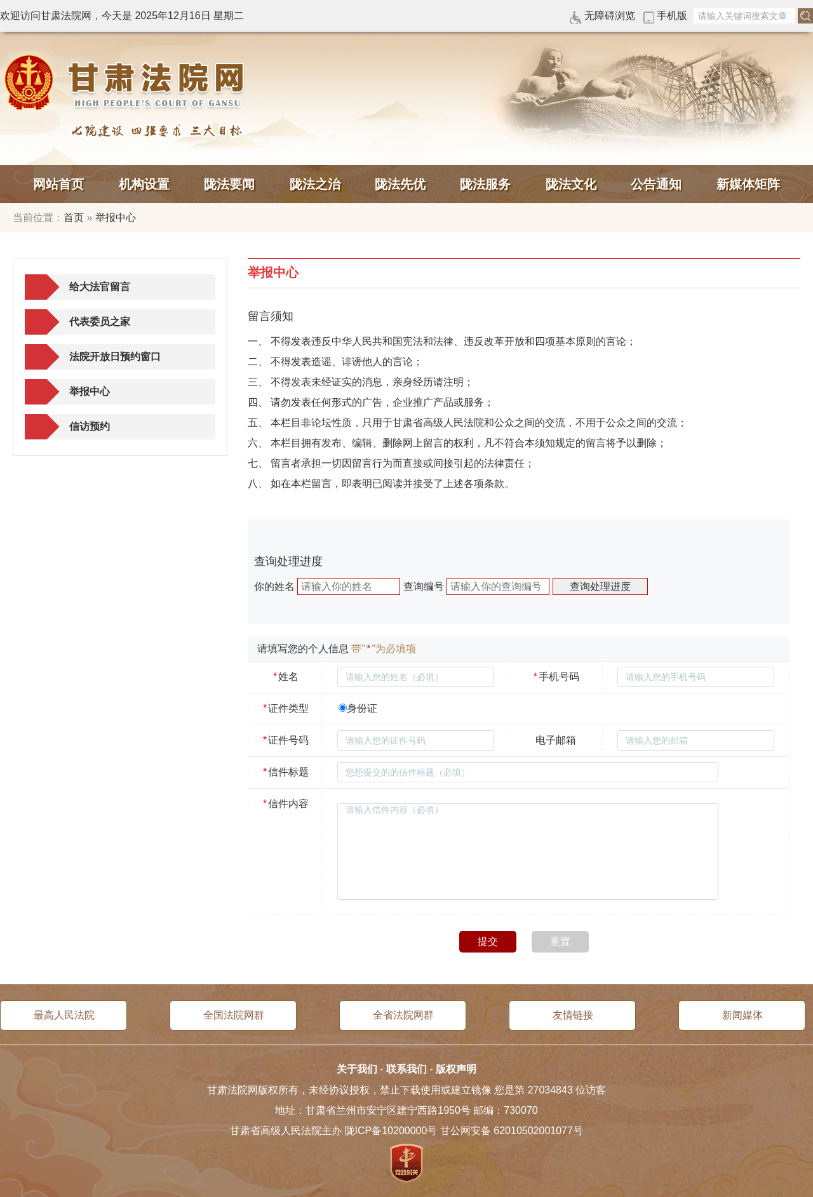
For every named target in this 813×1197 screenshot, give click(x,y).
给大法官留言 (99, 286)
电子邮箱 (555, 740)
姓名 (285, 676)
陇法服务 (485, 184)
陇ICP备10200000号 (391, 1130)
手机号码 (555, 676)
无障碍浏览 (609, 15)
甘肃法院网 (127, 82)
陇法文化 (571, 184)
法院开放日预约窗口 (115, 356)
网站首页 (58, 184)
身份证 (362, 708)
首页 (74, 217)
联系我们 (406, 1069)
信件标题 (285, 772)
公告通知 (656, 184)
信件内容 (285, 803)
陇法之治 (315, 184)
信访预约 (89, 426)
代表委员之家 (99, 321)
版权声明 (456, 1069)
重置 (560, 941)
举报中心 (115, 217)
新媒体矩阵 (748, 184)
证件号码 (285, 740)
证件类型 (285, 708)
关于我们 (357, 1069)
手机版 (672, 15)
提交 (488, 941)
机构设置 (144, 184)
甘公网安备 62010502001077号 (511, 1130)
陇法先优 (400, 184)
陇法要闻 (229, 184)
